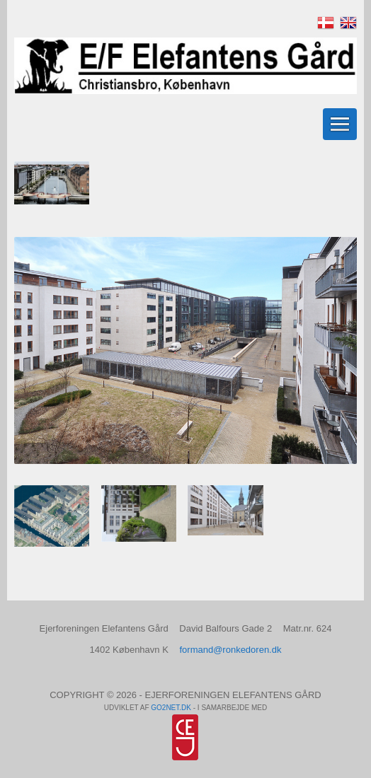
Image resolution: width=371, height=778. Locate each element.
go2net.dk (171, 708)
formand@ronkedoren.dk (230, 649)
